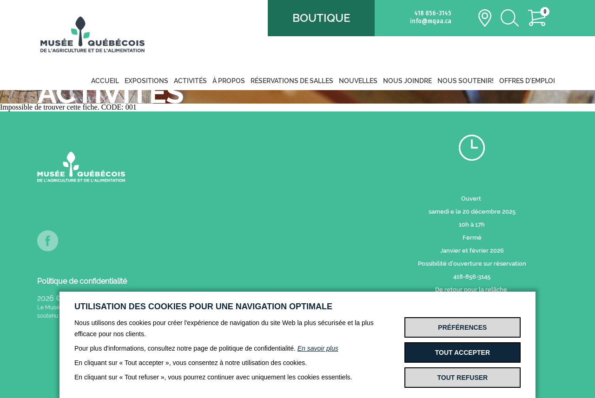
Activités (190, 81)
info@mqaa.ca (430, 21)
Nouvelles (358, 81)
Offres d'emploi (527, 81)
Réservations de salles (292, 81)
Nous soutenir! (465, 81)
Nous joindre (407, 81)
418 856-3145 (432, 13)
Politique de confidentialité (82, 281)
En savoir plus (318, 348)
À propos (228, 81)
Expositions (146, 81)
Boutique (321, 18)
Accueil (105, 81)
